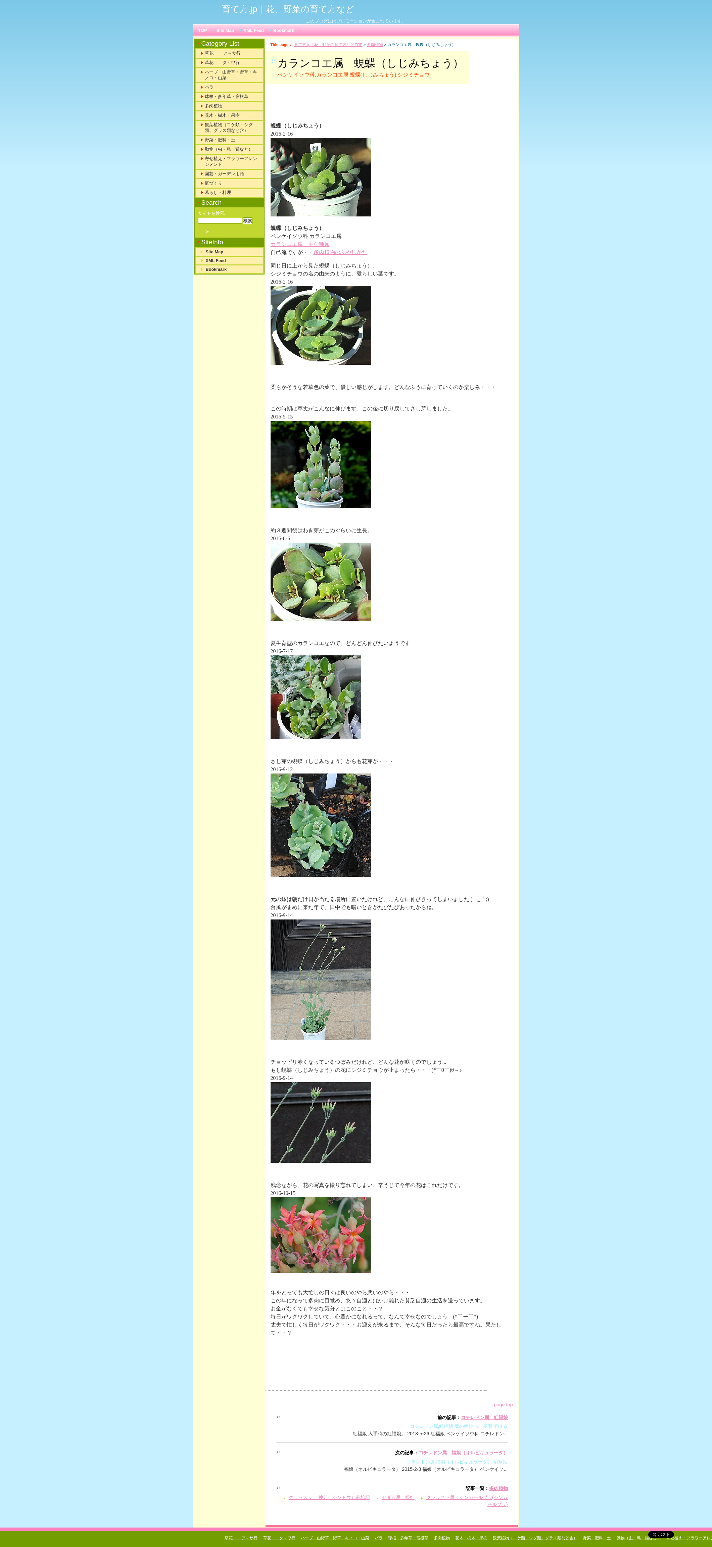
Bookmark (283, 30)
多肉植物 (375, 45)
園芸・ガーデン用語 (224, 173)
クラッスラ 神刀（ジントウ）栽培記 (329, 1497)
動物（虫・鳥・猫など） (229, 149)
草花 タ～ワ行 (222, 62)
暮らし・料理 (218, 192)
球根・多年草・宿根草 (226, 96)
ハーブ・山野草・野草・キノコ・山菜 (231, 74)
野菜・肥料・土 (220, 139)
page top (503, 1404)
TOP (202, 30)
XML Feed (254, 30)
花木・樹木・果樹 (222, 115)
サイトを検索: (212, 213)
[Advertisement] (354, 106)
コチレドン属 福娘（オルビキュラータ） (463, 1452)
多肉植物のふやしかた (340, 252)
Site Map (225, 30)
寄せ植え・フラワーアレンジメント (231, 161)
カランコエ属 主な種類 (300, 244)
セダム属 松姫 (398, 1497)
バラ (209, 87)
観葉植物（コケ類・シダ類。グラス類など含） (229, 127)
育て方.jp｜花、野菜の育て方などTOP (328, 45)
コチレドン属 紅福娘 (484, 1417)
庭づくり (213, 183)
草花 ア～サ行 (223, 53)
